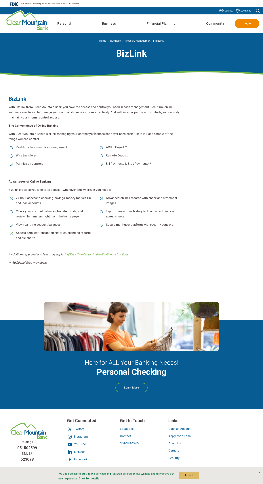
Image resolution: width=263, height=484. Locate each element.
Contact (226, 11)
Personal (64, 23)
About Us (174, 443)
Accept (189, 475)
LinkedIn (76, 452)
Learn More (136, 389)
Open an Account (180, 429)
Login (247, 23)
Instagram (77, 436)
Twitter (75, 429)
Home (102, 40)
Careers (173, 450)
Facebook (77, 459)
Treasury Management (138, 40)
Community (215, 23)
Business (109, 23)
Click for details (89, 478)
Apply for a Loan (179, 436)
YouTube (76, 444)
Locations (243, 11)
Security (174, 458)
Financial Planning (161, 23)
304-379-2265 (129, 443)
